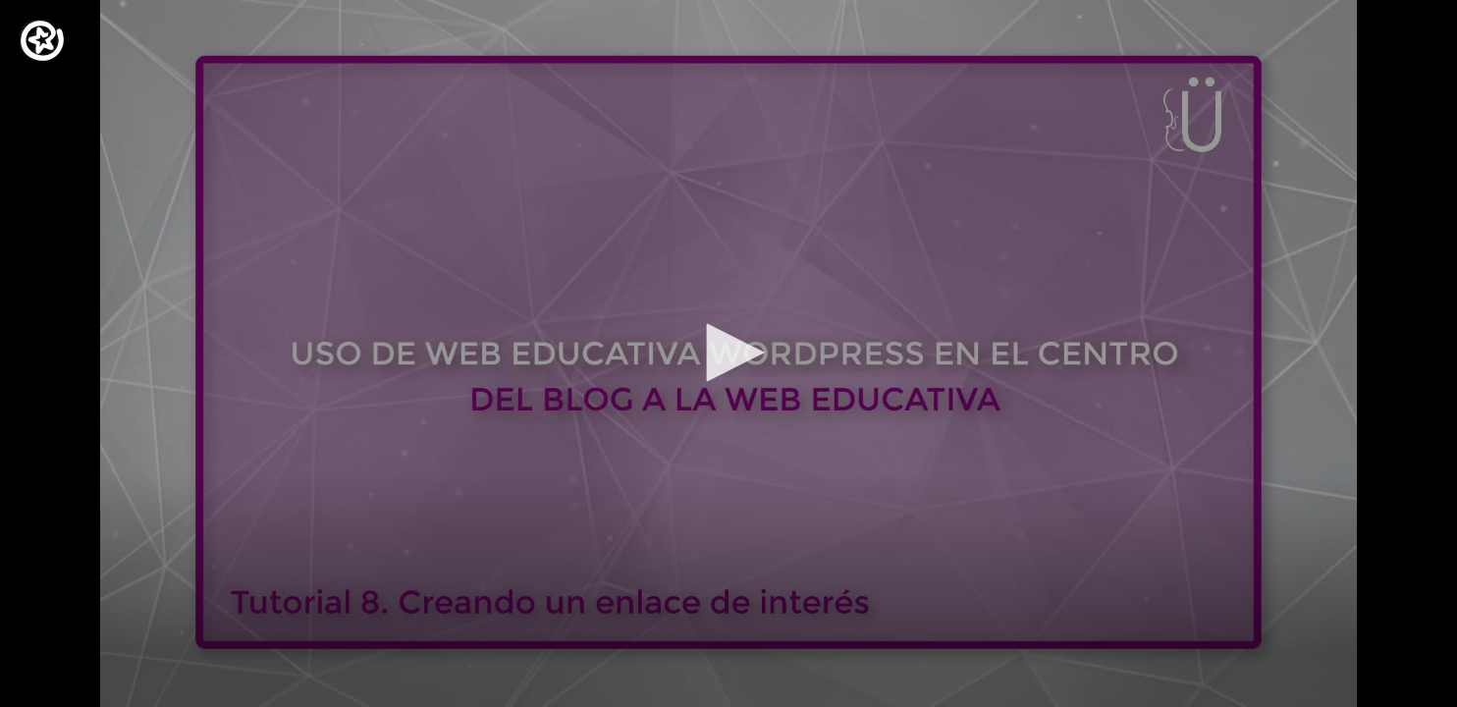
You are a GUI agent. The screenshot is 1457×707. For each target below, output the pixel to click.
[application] (728, 353)
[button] (728, 352)
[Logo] (42, 41)
